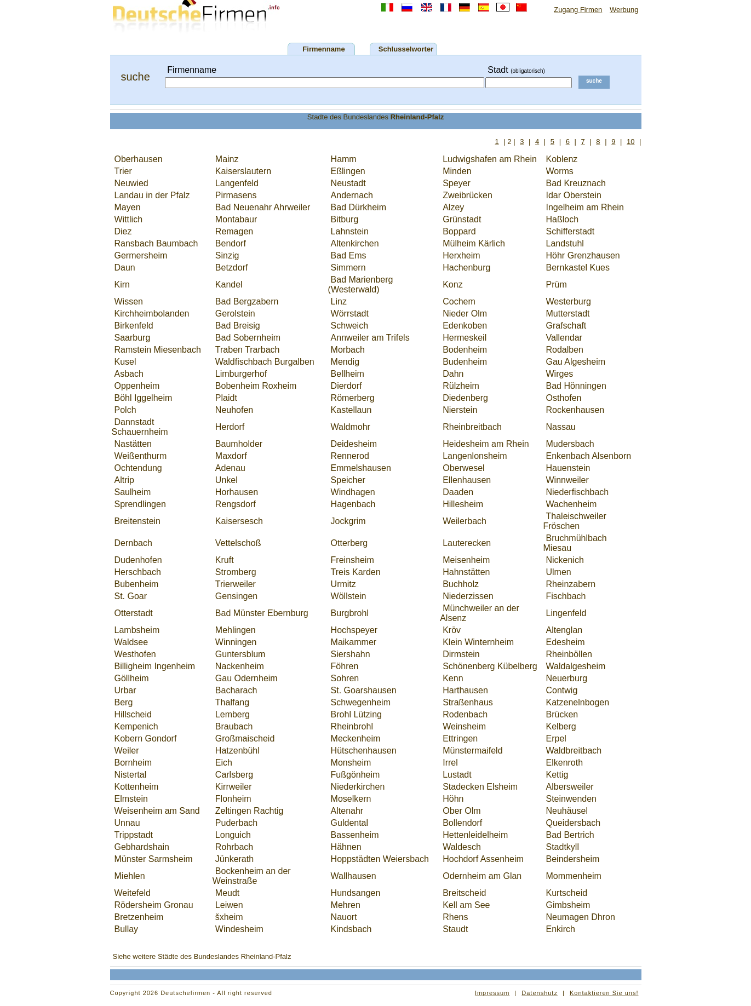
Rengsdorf (235, 504)
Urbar (125, 690)
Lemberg (232, 714)
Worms (560, 171)
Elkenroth (564, 762)
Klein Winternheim (478, 642)
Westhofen (135, 654)
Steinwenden (571, 798)
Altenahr (347, 810)
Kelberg (561, 726)
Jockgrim (348, 521)
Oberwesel (463, 468)
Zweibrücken (467, 195)
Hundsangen (356, 893)
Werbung (624, 9)
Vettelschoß (238, 543)
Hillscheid (133, 714)
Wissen (128, 301)
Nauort (344, 917)
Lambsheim (137, 630)
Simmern (348, 267)
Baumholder (238, 444)
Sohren (345, 678)
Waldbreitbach (574, 750)
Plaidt (226, 398)
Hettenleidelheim (475, 835)
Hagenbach (353, 504)
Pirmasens (236, 195)
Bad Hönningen (576, 385)
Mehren (345, 905)
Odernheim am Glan (482, 876)
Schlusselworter (406, 49)
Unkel (226, 480)
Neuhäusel (567, 810)
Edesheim (565, 642)
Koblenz (562, 159)
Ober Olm (461, 810)
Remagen (234, 231)
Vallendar (564, 337)
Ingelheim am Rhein (585, 207)
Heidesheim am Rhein (486, 444)
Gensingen (236, 596)
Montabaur (236, 219)
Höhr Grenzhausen (583, 255)
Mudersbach (570, 444)
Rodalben (565, 349)
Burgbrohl (350, 613)
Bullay (126, 929)
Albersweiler (570, 786)
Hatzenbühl (237, 750)
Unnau (127, 822)
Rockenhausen (575, 410)
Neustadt (348, 183)
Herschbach (137, 572)
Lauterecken (467, 543)
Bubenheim (136, 584)
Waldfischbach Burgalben (264, 361)
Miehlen (129, 876)
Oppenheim (137, 385)
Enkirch (560, 929)
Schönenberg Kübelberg (490, 666)
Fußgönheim (355, 774)
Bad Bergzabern (247, 301)
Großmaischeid (244, 738)
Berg (123, 702)
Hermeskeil (464, 337)
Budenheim (465, 361)
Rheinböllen (569, 654)
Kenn (453, 678)
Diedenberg (465, 398)
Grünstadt (462, 219)
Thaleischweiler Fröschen (574, 521)
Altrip (124, 480)
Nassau (561, 427)
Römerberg (353, 398)
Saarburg (132, 337)
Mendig (345, 361)
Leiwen (229, 905)
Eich (223, 762)
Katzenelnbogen (578, 702)
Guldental (350, 822)
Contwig (562, 690)
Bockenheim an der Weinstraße (252, 876)
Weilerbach (464, 521)
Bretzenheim (139, 917)
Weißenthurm (140, 456)
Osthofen (564, 398)
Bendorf (230, 243)
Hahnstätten (466, 572)
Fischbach (566, 596)
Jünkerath (234, 859)
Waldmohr (350, 427)
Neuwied (131, 183)
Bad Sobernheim (247, 337)
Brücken (562, 714)
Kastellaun (351, 410)
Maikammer (354, 642)
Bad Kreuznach (576, 183)
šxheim (229, 917)
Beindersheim (573, 859)
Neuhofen (234, 410)
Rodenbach (465, 714)
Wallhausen (353, 876)
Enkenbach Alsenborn (589, 456)
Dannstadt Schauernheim (140, 426)
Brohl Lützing (356, 714)
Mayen (127, 207)
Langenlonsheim (475, 456)
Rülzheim (461, 385)
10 (630, 141)
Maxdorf (231, 456)
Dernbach (133, 543)
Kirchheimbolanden (152, 313)
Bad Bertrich (570, 835)
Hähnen (346, 847)
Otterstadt (133, 613)
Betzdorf (231, 267)
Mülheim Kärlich (474, 243)
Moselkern (351, 798)
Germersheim (141, 255)
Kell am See (466, 905)
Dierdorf (346, 385)
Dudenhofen (138, 560)
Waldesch (462, 847)
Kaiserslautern (243, 171)
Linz (339, 301)
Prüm (556, 284)
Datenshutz (539, 993)
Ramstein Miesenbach (157, 349)
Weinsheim (464, 726)
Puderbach (236, 822)
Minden (457, 171)
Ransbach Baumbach (156, 243)
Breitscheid (464, 893)
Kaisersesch (239, 521)
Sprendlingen (140, 504)
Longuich (233, 835)
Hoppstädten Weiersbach (380, 859)
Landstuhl (565, 243)
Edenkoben (465, 325)
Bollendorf (462, 822)
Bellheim (347, 373)
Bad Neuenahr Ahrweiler (262, 207)
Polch (125, 410)
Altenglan (564, 630)
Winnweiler (567, 480)
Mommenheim (573, 876)
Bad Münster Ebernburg (261, 613)
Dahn (453, 373)
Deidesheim (354, 444)
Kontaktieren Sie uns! (604, 993)
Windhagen (353, 492)
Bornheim (133, 762)
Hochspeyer (354, 630)
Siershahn (350, 654)
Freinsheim (352, 560)
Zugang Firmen (578, 9)
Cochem (459, 301)
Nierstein (460, 410)
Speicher (348, 480)
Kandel (229, 284)
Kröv (452, 630)
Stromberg (235, 572)
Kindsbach (351, 929)
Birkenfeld (133, 325)
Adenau (230, 468)
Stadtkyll (562, 847)
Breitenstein (137, 521)
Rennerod (350, 456)
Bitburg (345, 219)
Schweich (349, 325)
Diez (123, 231)
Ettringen (460, 738)
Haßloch (562, 219)
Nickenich (565, 560)
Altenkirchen (355, 243)
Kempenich (136, 726)
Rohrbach (234, 847)
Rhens (455, 917)
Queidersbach (573, 822)
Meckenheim (356, 738)
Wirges (560, 373)
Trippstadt (133, 835)
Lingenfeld (566, 613)
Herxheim (461, 255)
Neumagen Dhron (580, 917)
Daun (124, 267)
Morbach (348, 349)
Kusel (125, 361)
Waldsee (131, 642)
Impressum (492, 993)
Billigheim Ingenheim (155, 666)
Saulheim (132, 492)
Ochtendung (138, 468)
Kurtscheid (567, 893)
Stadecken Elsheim (480, 786)
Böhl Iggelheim (143, 398)
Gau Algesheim (576, 361)
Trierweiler (235, 584)
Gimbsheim (568, 905)
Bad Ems (348, 255)
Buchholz (461, 584)
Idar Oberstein (573, 195)
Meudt (227, 893)
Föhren (345, 666)
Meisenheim (466, 560)
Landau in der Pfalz (152, 195)
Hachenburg (466, 267)
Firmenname (323, 49)
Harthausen (465, 690)
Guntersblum (240, 654)
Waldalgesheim (576, 666)
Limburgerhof (241, 373)
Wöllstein (348, 596)
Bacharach (236, 690)
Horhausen (236, 492)
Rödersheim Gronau (153, 905)
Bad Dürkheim (358, 207)
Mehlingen (235, 630)
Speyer (457, 183)
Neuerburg (567, 678)
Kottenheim (136, 786)
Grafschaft (566, 325)
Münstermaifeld (472, 750)
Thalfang (232, 702)
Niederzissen (468, 596)
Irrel (450, 762)
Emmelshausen (361, 468)
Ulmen (558, 572)
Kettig (557, 774)
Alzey (453, 207)
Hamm (344, 159)
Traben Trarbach (247, 349)
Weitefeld (132, 893)
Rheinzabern (571, 584)
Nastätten (133, 444)
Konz (452, 284)
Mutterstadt (568, 313)
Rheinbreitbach (472, 427)
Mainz (227, 159)
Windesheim (239, 929)
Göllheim (131, 678)
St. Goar (130, 596)
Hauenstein (568, 468)
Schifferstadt (570, 231)
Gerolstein (235, 313)
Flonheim (233, 798)
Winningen (236, 642)
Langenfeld (237, 183)
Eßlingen (348, 171)
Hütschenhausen (364, 750)
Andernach (352, 195)
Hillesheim (463, 504)
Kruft (224, 560)
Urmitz (343, 584)
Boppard (459, 231)
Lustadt (457, 774)
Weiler (126, 750)
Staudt (455, 929)
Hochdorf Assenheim (483, 859)
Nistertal (130, 774)
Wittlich (128, 219)
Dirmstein (461, 654)
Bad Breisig (237, 325)
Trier (123, 171)
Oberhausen (138, 159)
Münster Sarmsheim (153, 859)
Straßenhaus (468, 702)
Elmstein (131, 798)
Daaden (458, 492)
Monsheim (351, 762)
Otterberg (349, 543)
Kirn (122, 284)
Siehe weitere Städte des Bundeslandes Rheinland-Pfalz (202, 956)
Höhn (453, 798)
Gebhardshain (142, 847)
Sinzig (227, 255)
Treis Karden (356, 572)
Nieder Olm (465, 313)
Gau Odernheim (246, 678)
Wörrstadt (350, 313)
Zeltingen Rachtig (249, 810)
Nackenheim (239, 666)
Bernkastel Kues (578, 267)
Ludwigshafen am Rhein (490, 159)
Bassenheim (355, 835)
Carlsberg (234, 774)
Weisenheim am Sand (157, 810)
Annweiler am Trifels (370, 337)
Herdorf (229, 427)
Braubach (234, 726)
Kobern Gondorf (145, 738)
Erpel (556, 738)
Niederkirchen (358, 786)
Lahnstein (350, 231)
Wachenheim (571, 504)
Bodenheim (465, 349)
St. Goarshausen (364, 690)
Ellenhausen (467, 480)
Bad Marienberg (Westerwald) (360, 284)
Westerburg (568, 301)
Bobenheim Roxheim (256, 385)
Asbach (129, 373)
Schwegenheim (361, 702)
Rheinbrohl (352, 726)
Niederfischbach (577, 492)
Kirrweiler (233, 786)
